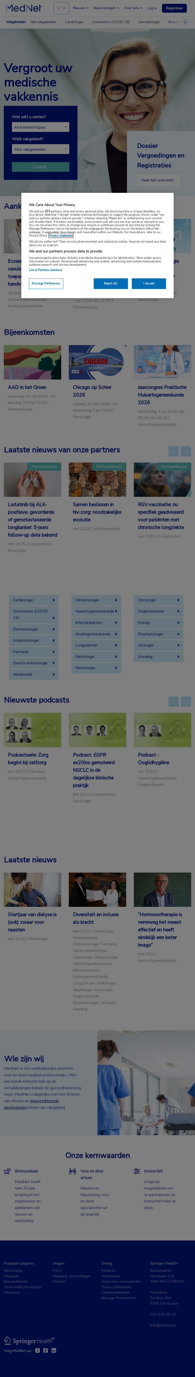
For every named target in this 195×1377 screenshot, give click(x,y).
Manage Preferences (46, 283)
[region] (97, 245)
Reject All (111, 283)
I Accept (149, 283)
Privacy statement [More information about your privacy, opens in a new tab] (61, 235)
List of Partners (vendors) (45, 270)
